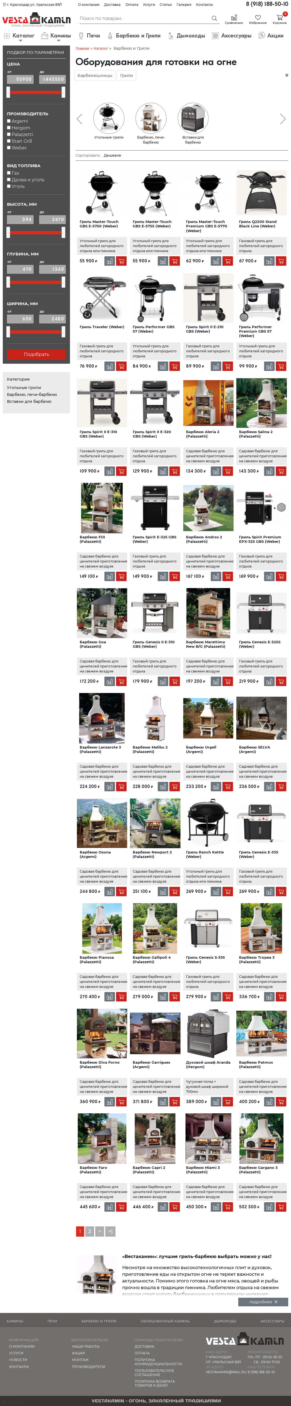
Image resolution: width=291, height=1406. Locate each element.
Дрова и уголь (28, 179)
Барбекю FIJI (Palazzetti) (92, 539)
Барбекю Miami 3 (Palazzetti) (203, 1169)
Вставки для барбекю (29, 401)
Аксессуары (272, 1321)
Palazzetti (22, 134)
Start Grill (22, 141)
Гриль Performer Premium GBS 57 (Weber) (255, 331)
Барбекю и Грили (98, 1321)
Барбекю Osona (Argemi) (95, 854)
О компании (88, 4)
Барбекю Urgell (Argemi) (201, 749)
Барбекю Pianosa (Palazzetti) (97, 959)
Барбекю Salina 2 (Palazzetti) (256, 434)
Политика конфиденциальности (158, 1362)
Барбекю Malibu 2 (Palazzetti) (150, 749)
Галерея (184, 4)
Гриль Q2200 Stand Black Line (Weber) (258, 223)
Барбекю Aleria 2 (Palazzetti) (202, 434)
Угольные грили (24, 387)
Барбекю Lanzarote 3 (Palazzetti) (100, 749)
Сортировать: (88, 155)
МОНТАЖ (80, 1360)
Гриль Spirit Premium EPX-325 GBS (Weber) (260, 539)
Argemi (20, 121)
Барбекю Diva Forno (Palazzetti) (100, 1064)
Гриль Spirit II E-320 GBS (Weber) (152, 434)
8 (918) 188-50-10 (267, 4)
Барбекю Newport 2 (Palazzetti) (152, 854)
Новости (18, 1360)
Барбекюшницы (94, 75)
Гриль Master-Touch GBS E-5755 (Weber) (152, 223)
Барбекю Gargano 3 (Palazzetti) (258, 1169)
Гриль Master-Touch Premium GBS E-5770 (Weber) (206, 226)
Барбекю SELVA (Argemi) (254, 749)
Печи (52, 1321)
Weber (19, 147)
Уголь (18, 186)
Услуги (149, 4)
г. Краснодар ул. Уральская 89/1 (32, 4)
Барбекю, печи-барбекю (32, 394)
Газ (15, 173)
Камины (15, 1321)
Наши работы (86, 1346)
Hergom (21, 127)
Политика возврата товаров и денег (155, 1383)
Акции (78, 1353)
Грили (126, 75)
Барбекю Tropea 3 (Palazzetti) (257, 959)
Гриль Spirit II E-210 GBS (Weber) (205, 329)
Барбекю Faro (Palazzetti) (93, 1169)
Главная (82, 48)
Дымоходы (225, 1321)
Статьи (166, 4)
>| (110, 1231)
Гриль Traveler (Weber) (102, 327)
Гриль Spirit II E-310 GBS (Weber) (98, 434)
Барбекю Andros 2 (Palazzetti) (204, 539)
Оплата (132, 4)
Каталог (101, 48)
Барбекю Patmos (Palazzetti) (256, 1064)
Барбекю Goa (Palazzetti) (93, 644)
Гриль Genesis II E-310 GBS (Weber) (154, 644)
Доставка (112, 4)
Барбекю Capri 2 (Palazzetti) (149, 1169)
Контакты (204, 4)
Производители (88, 1367)
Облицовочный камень (165, 1321)
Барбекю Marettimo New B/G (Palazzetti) (205, 644)
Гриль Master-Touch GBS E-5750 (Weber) (99, 223)
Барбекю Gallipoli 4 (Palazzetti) (152, 959)
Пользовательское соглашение (154, 1373)
